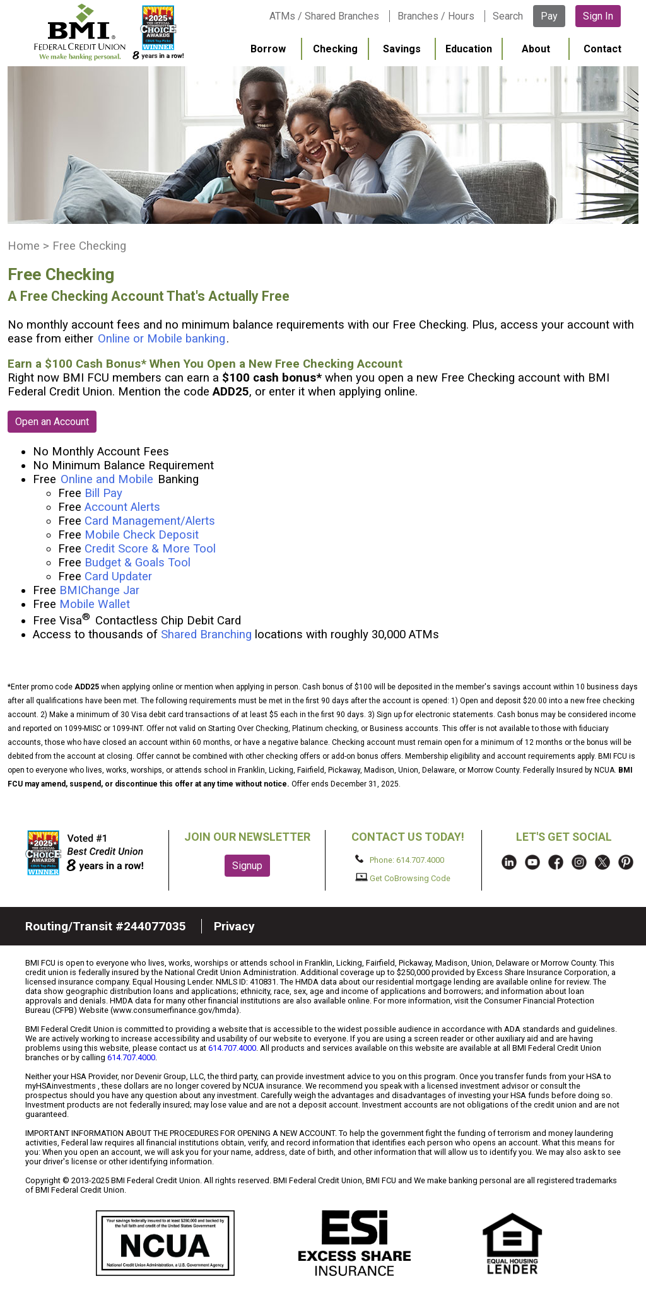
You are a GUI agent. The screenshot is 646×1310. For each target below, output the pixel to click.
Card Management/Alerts (150, 521)
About (536, 49)
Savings (402, 49)
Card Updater (118, 576)
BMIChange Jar (99, 590)
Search (508, 16)
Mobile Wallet (94, 604)
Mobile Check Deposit (142, 535)
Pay (549, 16)
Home (24, 246)
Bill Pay (103, 493)
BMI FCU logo (108, 32)
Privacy (234, 926)
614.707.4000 (232, 1048)
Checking (335, 49)
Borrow (268, 49)
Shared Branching (206, 634)
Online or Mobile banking (161, 339)
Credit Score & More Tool (150, 549)
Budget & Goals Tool (138, 563)
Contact (602, 49)
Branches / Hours (435, 16)
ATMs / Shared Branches (324, 16)
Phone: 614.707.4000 (399, 860)
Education (468, 49)
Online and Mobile (107, 479)
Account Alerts (122, 507)
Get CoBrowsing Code (402, 878)
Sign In (598, 16)
